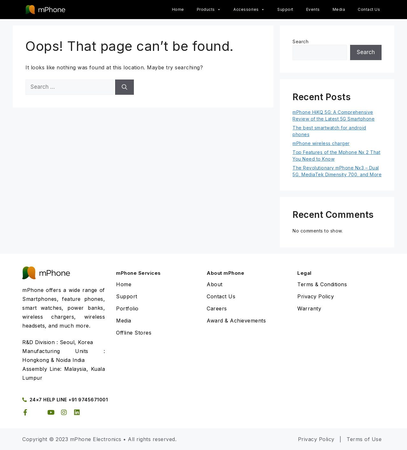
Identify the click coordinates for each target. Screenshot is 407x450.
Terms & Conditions (322, 284)
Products (209, 9)
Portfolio (127, 308)
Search (300, 41)
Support (285, 9)
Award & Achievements (236, 320)
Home (178, 9)
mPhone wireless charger (321, 143)
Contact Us (369, 9)
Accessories (249, 9)
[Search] (124, 87)
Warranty (309, 308)
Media (339, 9)
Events (313, 9)
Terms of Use (364, 439)
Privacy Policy (315, 296)
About (215, 284)
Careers (217, 308)
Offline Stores (133, 332)
